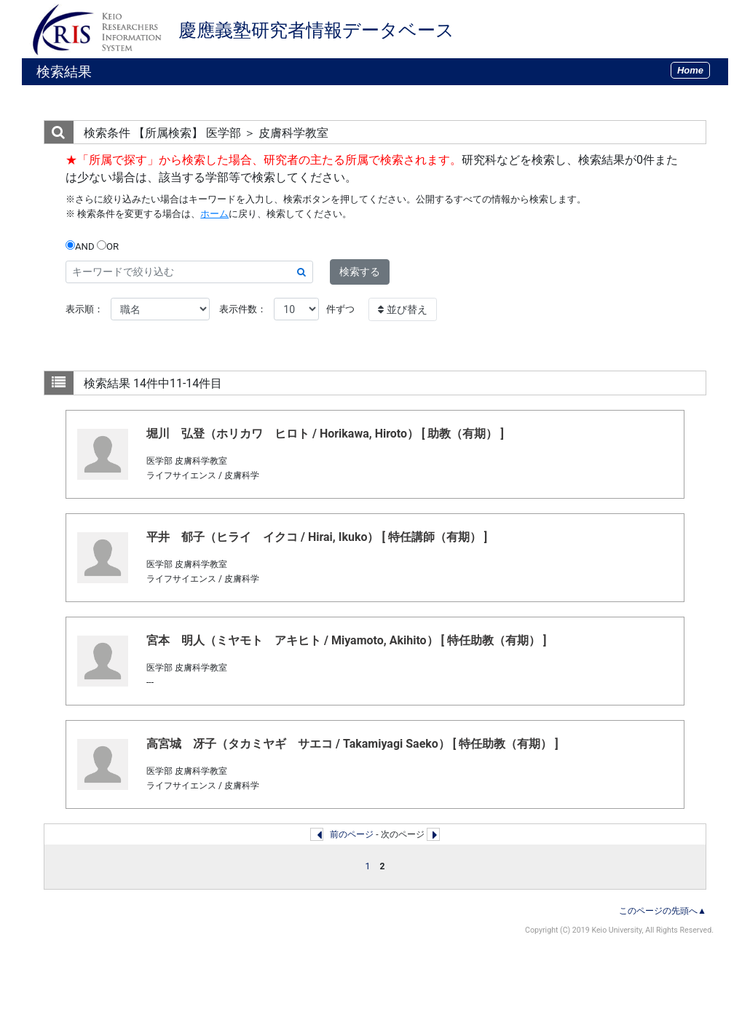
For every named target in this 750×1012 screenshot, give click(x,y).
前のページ (352, 834)
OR (108, 246)
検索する (359, 271)
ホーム (214, 213)
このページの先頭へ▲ (662, 911)
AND (80, 246)
